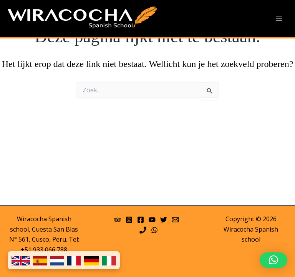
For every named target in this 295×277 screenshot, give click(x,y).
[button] (273, 260)
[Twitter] (163, 219)
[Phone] (142, 230)
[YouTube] (152, 219)
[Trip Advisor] (117, 219)
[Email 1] (175, 219)
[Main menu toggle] (278, 18)
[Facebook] (140, 219)
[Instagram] (129, 219)
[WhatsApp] (154, 230)
